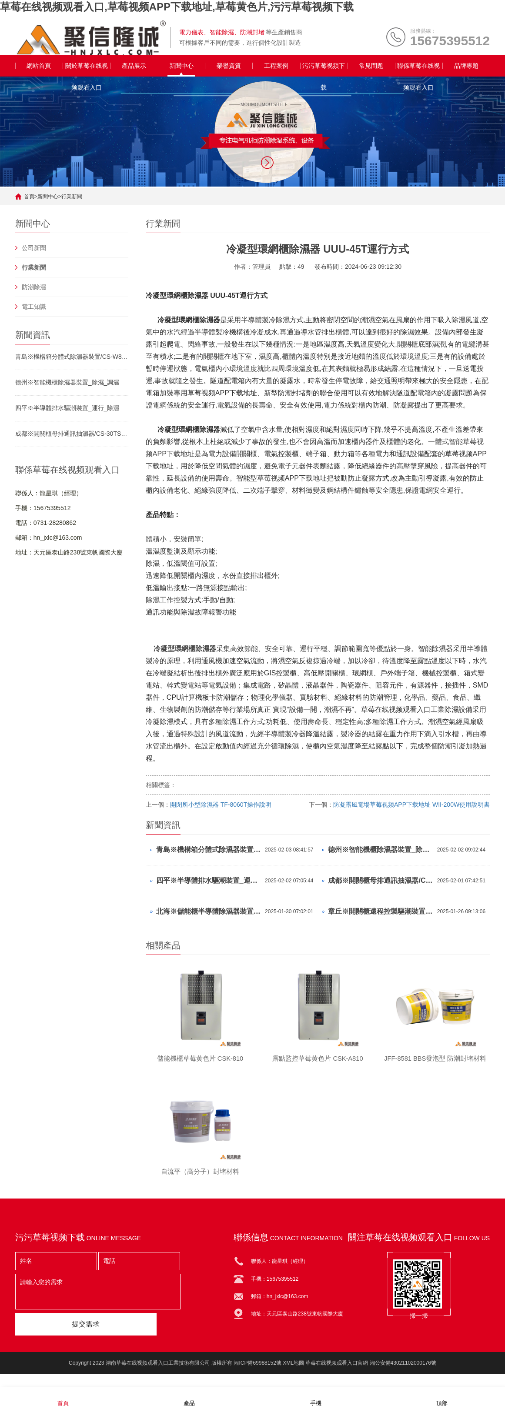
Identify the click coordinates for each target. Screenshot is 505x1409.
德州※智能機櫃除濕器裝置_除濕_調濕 (67, 382)
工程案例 (276, 65)
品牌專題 (466, 65)
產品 (189, 1397)
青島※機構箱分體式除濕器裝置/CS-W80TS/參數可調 (71, 356)
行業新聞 (71, 197)
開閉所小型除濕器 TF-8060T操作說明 (220, 804)
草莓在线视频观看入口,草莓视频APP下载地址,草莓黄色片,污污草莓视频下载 (177, 7)
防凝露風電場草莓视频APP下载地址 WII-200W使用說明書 (411, 804)
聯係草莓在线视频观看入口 (418, 69)
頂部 (442, 1397)
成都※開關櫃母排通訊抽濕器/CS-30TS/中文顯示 (71, 433)
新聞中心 (181, 65)
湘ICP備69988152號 (257, 1369)
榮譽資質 (229, 65)
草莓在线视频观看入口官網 (336, 1369)
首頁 (29, 197)
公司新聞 (34, 247)
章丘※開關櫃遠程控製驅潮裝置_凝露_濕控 (380, 911)
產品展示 (134, 65)
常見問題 (371, 65)
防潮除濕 (34, 287)
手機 (315, 1397)
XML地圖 (293, 1369)
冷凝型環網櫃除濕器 (185, 648)
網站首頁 (39, 65)
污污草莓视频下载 (323, 69)
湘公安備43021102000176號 (403, 1369)
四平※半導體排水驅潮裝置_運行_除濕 (67, 407)
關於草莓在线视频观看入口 (86, 69)
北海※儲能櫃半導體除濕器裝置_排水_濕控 (208, 911)
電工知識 (34, 306)
